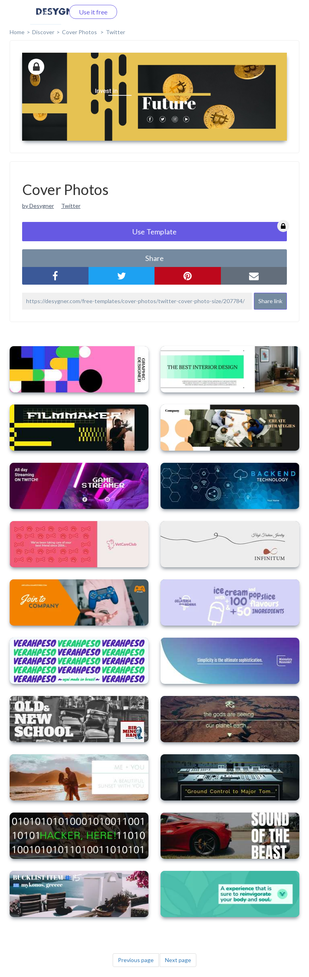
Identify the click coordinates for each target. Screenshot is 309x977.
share (154, 258)
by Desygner (38, 205)
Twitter (115, 32)
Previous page (136, 959)
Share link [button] (270, 301)
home (17, 32)
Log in (45, 11)
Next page (178, 959)
